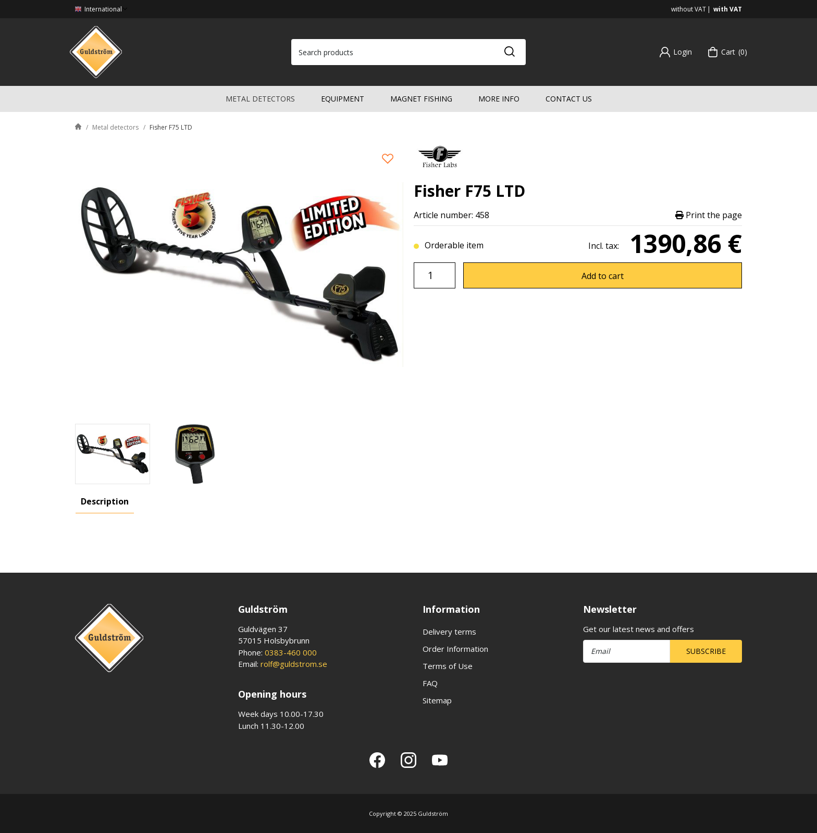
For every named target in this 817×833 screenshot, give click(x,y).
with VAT (727, 9)
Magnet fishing (421, 99)
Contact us (569, 99)
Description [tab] (105, 501)
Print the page (708, 215)
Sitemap (437, 700)
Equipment (342, 99)
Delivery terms (449, 631)
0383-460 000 (291, 652)
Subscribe (706, 651)
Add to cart (602, 276)
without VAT (688, 9)
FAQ (430, 683)
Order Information (455, 648)
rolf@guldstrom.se (294, 664)
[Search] (509, 52)
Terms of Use (448, 666)
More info (498, 99)
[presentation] (112, 454)
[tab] (113, 454)
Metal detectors (260, 99)
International (102, 9)
